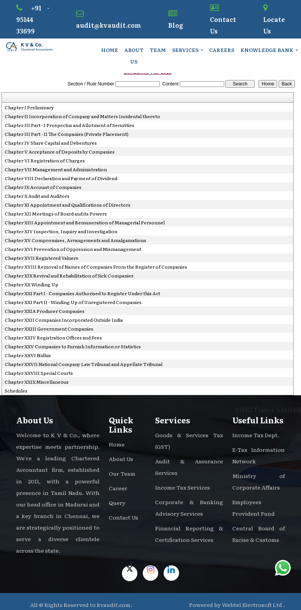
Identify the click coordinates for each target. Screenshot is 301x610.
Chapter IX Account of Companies (43, 187)
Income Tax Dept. (255, 435)
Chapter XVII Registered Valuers (41, 258)
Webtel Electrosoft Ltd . (253, 604)
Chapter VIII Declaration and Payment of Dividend (61, 178)
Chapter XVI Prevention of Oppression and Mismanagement (73, 249)
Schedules (16, 391)
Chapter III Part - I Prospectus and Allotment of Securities (69, 125)
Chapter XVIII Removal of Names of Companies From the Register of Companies (96, 267)
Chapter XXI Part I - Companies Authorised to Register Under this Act (82, 293)
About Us (134, 55)
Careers (221, 49)
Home (109, 49)
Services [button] (186, 49)
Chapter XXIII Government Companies (49, 329)
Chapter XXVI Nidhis (28, 355)
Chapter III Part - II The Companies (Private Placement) (67, 134)
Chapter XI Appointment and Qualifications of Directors (67, 205)
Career (118, 488)
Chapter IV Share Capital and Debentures (51, 143)
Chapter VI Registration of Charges (45, 160)
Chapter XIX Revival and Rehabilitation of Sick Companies (69, 275)
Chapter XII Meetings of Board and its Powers (56, 214)
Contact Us (223, 19)
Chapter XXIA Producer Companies (45, 311)
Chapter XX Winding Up (31, 284)
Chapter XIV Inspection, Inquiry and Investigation (61, 231)
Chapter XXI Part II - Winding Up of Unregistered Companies (73, 302)
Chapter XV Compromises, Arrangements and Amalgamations (75, 240)
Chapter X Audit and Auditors (37, 196)
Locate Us (274, 19)
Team (158, 49)
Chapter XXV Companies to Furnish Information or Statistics (73, 346)
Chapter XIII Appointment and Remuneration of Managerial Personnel (85, 222)
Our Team (122, 473)
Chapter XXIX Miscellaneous (37, 382)
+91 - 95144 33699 (32, 19)
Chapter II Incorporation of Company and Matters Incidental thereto (82, 116)
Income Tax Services (182, 487)
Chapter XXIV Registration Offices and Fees (53, 337)
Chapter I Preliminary (29, 107)
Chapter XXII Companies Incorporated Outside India (64, 320)
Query (117, 502)
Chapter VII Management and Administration (56, 169)
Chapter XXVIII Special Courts (39, 373)
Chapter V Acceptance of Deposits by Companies (60, 152)
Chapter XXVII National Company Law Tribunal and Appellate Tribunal (83, 364)
